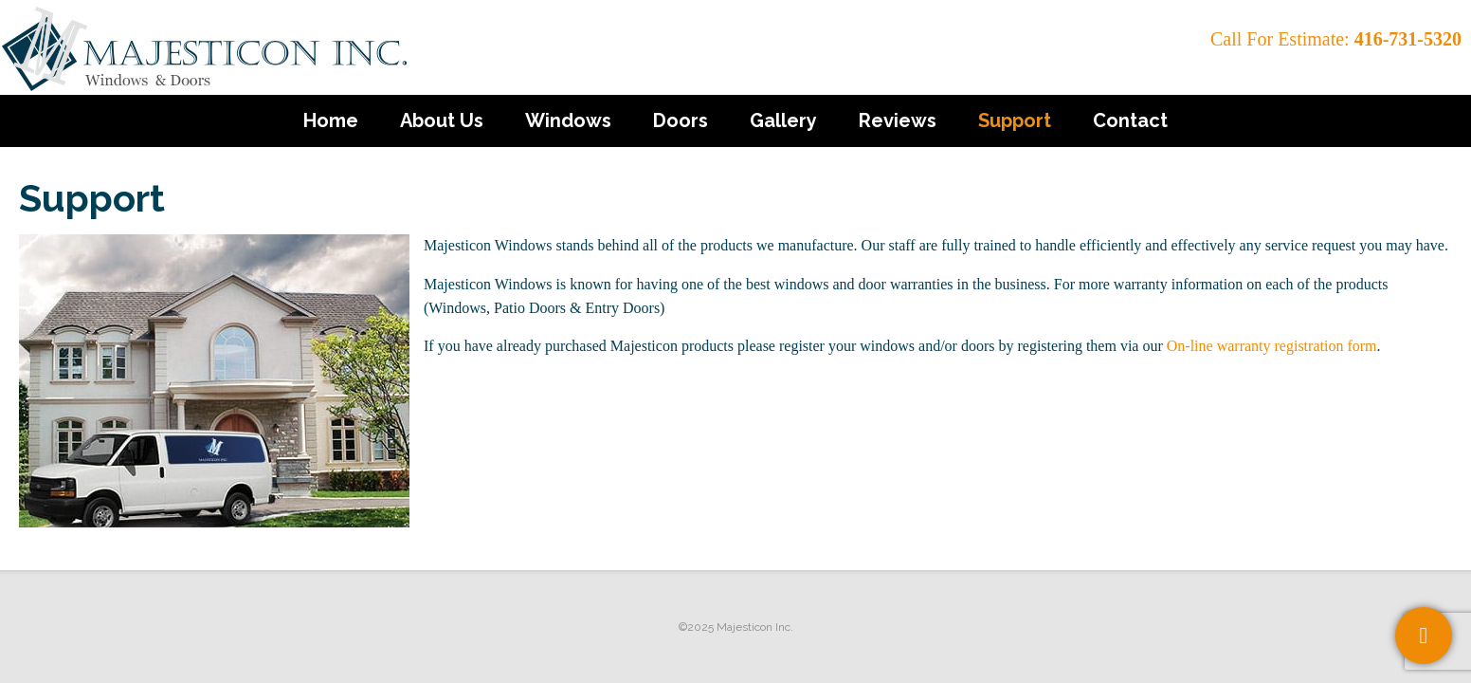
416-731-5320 (1408, 38)
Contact (1130, 120)
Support (1014, 120)
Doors (680, 120)
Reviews (897, 120)
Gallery (783, 120)
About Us (441, 120)
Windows (568, 120)
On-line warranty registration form (1272, 346)
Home (330, 120)
